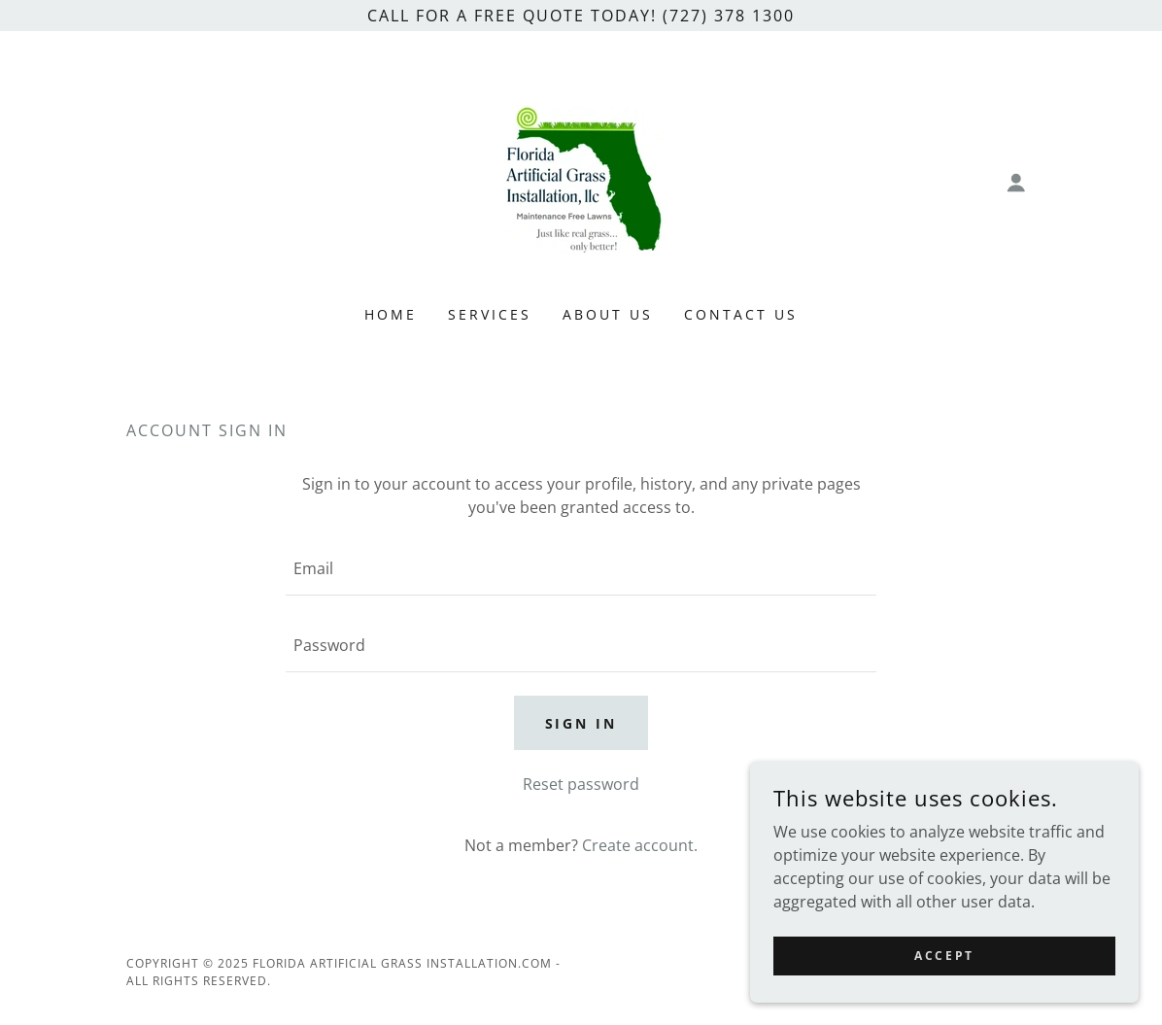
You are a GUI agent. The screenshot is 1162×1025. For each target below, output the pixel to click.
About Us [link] (608, 314)
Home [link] (390, 314)
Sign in (581, 723)
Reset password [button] (581, 784)
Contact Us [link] (741, 314)
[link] (581, 180)
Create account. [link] (640, 845)
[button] (1016, 182)
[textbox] (581, 569)
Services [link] (489, 314)
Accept (944, 955)
